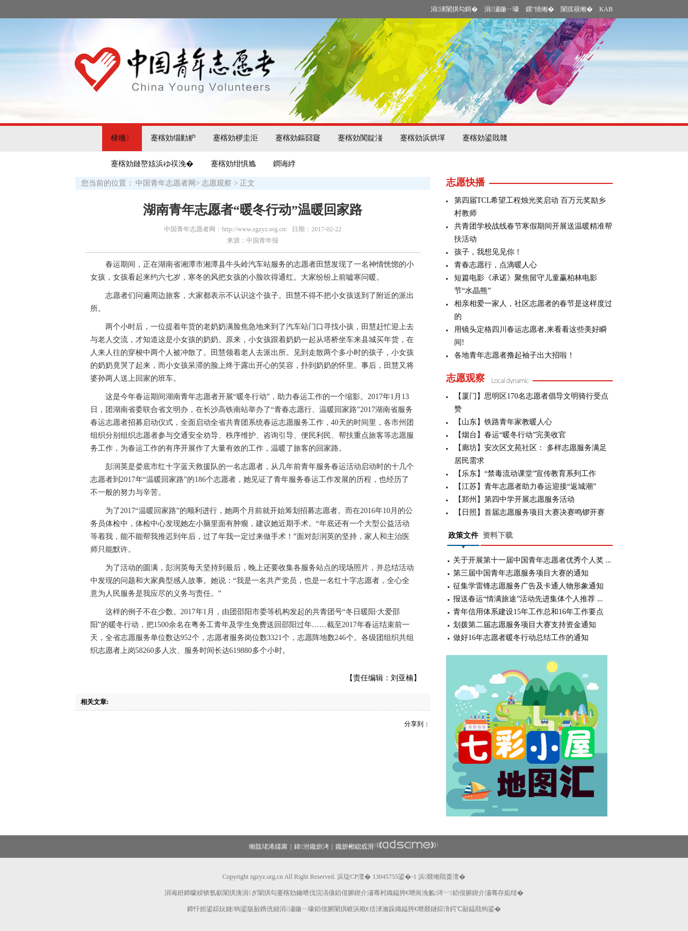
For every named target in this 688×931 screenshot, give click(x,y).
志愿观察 (217, 183)
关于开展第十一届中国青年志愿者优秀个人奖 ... (532, 560)
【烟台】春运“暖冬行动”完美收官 (510, 435)
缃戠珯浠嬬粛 (268, 846)
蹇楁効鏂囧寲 (297, 138)
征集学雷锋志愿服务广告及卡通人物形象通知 (528, 586)
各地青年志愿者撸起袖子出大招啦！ (514, 355)
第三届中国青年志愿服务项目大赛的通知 (521, 573)
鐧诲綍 (284, 164)
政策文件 (463, 535)
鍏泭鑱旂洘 (311, 846)
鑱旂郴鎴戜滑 (354, 846)
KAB (606, 9)
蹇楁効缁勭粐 (173, 138)
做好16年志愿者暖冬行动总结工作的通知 (521, 638)
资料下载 (498, 535)
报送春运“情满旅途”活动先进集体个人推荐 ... (528, 599)
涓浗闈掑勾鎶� (454, 9)
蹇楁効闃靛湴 (360, 138)
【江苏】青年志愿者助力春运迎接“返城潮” (525, 486)
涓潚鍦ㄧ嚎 (501, 9)
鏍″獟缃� (540, 9)
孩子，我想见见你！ (488, 252)
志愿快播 (465, 182)
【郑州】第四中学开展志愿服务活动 (514, 499)
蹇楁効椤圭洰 (235, 138)
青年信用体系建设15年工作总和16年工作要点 (528, 612)
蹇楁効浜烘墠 (422, 138)
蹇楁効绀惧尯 (233, 164)
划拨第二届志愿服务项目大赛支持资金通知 (524, 625)
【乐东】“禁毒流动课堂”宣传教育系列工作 (525, 474)
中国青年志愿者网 (165, 183)
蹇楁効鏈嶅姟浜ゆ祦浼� (152, 164)
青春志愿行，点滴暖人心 (495, 265)
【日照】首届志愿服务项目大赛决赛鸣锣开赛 (529, 512)
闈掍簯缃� (577, 9)
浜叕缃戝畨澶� (441, 876)
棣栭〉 (122, 138)
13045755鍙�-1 (394, 876)
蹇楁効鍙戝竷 (484, 138)
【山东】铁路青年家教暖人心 (503, 422)
